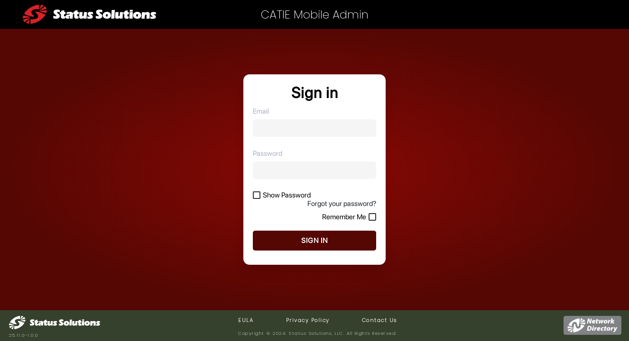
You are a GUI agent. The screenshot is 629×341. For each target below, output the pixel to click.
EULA (245, 320)
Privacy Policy (308, 320)
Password (267, 153)
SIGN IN (314, 240)
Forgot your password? (341, 203)
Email (261, 111)
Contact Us (379, 320)
